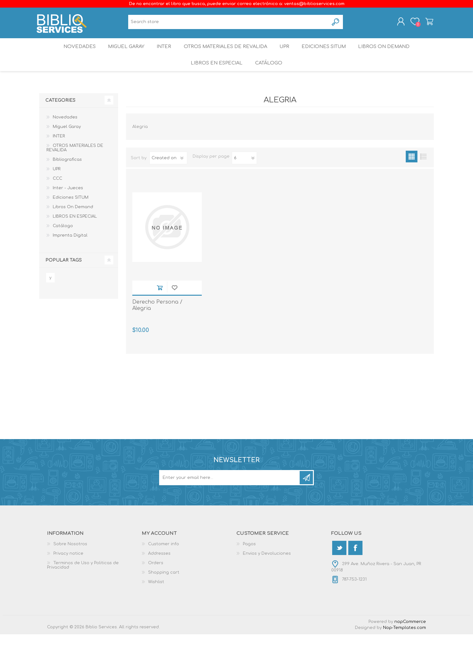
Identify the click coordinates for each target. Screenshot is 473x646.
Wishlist (156, 593)
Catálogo (269, 72)
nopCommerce (410, 633)
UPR (285, 52)
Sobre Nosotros (70, 555)
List (423, 168)
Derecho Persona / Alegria (157, 317)
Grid (411, 168)
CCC (57, 190)
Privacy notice (68, 565)
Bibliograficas (67, 171)
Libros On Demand (389, 52)
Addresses (159, 565)
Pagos (249, 555)
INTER (164, 52)
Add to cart (159, 299)
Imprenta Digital (70, 247)
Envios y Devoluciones (267, 565)
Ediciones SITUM (327, 52)
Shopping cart (427, 23)
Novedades (74, 52)
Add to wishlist (174, 299)
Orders (155, 574)
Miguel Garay (123, 52)
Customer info (163, 555)
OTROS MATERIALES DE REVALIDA (225, 52)
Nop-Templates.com (404, 639)
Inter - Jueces (68, 199)
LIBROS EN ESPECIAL (215, 72)
